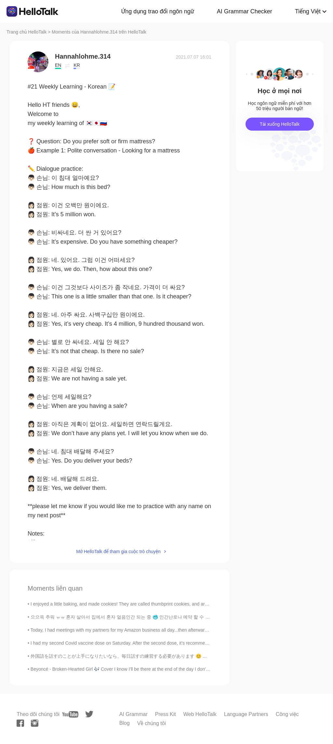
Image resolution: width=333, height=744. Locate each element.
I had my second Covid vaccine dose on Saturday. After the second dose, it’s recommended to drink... (133, 643)
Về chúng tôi (151, 723)
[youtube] (70, 714)
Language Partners (246, 714)
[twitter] (89, 714)
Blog (124, 723)
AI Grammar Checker (244, 11)
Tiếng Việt (308, 11)
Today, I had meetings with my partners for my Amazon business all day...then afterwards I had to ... (131, 630)
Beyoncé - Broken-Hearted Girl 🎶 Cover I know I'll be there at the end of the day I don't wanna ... (129, 669)
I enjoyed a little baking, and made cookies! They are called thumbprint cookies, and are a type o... (130, 604)
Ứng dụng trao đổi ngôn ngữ (157, 11)
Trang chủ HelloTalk (27, 32)
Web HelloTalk (200, 714)
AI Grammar (133, 714)
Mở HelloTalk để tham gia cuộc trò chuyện (118, 551)
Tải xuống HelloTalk (280, 124)
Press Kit (165, 714)
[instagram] (34, 723)
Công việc (287, 714)
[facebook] (20, 723)
